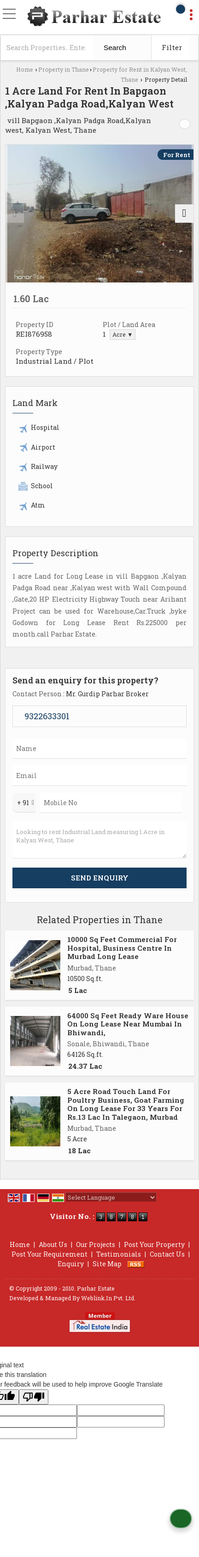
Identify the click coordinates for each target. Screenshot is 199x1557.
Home (24, 69)
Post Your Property (154, 1244)
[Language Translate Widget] (111, 1197)
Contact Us (167, 1254)
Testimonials (118, 1254)
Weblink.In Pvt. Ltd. (108, 1298)
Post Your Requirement (50, 1254)
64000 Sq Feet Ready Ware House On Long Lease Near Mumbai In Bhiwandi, (127, 1024)
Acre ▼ (122, 334)
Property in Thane (63, 69)
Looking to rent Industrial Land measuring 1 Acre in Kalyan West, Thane (99, 840)
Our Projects (95, 1244)
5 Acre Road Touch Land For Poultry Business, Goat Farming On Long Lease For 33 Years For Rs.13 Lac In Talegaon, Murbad (125, 1104)
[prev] (15, 213)
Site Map (107, 1263)
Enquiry (71, 1263)
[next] (184, 213)
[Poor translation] (33, 1397)
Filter (172, 47)
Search (115, 47)
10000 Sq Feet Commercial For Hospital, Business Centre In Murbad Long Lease (122, 948)
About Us (53, 1244)
